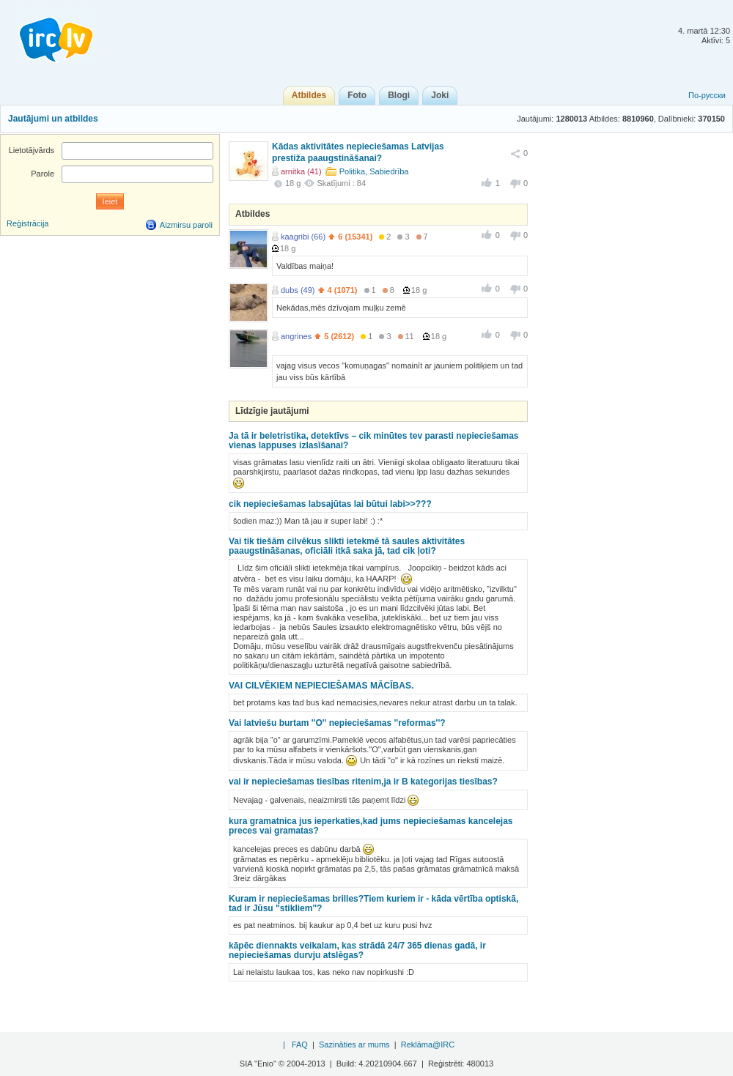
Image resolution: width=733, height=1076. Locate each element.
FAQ (300, 1044)
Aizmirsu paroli (186, 224)
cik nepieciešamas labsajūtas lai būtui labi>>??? (330, 504)
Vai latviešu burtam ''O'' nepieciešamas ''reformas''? (337, 723)
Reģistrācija (27, 223)
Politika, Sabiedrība (374, 171)
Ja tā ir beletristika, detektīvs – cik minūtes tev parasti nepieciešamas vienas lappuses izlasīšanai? (374, 440)
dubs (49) (297, 290)
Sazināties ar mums (354, 1044)
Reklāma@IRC (428, 1044)
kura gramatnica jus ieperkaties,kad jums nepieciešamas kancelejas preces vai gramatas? (371, 826)
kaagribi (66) (303, 236)
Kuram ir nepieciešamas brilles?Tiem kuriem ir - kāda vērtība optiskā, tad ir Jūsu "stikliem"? (373, 903)
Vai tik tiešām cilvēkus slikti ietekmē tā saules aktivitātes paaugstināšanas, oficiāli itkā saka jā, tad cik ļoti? (347, 546)
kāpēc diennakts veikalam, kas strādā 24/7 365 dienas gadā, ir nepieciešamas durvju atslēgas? (357, 950)
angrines (296, 336)
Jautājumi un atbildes (53, 119)
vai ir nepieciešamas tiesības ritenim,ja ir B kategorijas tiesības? (363, 781)
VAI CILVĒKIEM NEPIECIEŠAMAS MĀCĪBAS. (321, 685)
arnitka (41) (301, 171)
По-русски (707, 95)
